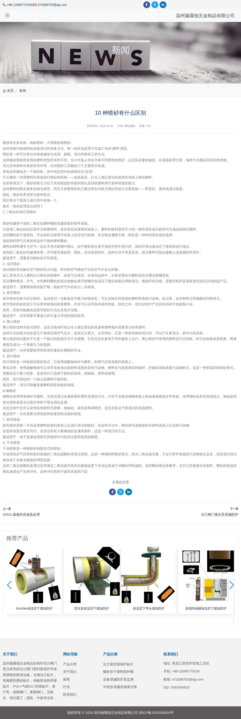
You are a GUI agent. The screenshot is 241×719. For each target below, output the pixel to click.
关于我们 (70, 672)
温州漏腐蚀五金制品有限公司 (205, 15)
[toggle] (7, 15)
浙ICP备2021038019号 (156, 712)
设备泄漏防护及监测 (118, 679)
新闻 (66, 679)
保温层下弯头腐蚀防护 (149, 608)
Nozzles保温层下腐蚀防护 (34, 608)
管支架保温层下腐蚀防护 (91, 608)
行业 (66, 687)
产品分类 (70, 664)
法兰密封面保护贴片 (118, 664)
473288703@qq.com (52, 5)
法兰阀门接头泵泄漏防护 (219, 514)
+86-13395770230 (20, 5)
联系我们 (70, 694)
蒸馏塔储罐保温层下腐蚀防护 (206, 608)
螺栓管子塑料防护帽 (118, 672)
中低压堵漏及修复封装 (120, 687)
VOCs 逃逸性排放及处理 (21, 514)
